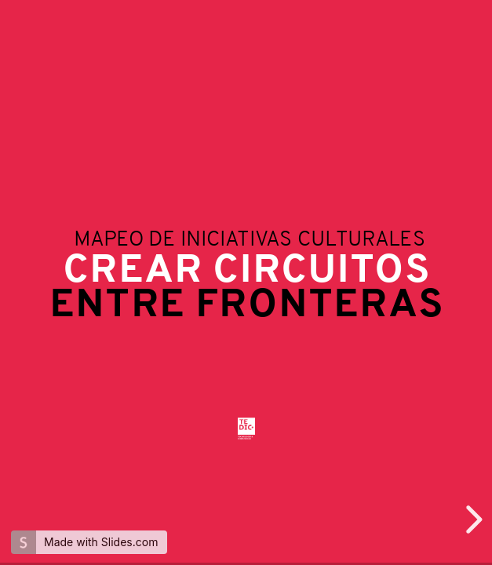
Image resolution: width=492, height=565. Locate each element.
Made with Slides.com (101, 542)
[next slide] (471, 519)
